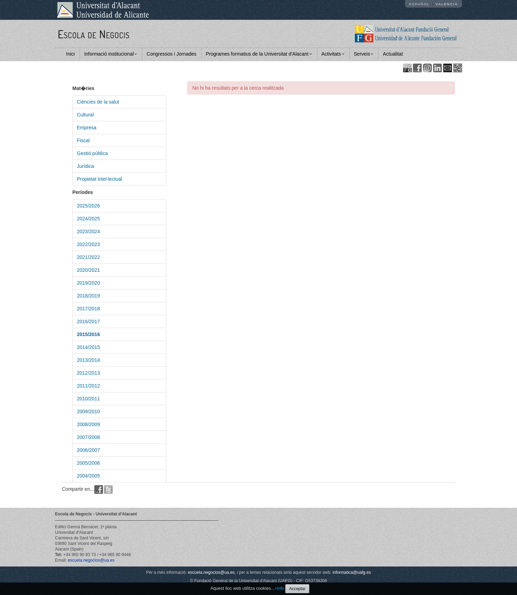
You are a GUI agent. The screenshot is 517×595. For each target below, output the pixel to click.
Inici (70, 54)
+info (279, 588)
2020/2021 (88, 270)
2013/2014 (88, 360)
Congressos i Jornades (171, 54)
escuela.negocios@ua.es (91, 560)
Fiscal (83, 140)
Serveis (364, 54)
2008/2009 (88, 424)
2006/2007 (88, 450)
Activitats (332, 54)
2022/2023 (88, 244)
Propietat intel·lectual (99, 179)
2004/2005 (88, 476)
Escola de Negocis (94, 34)
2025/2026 (88, 206)
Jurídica (85, 166)
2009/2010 (88, 411)
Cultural (85, 114)
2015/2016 (88, 334)
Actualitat (393, 54)
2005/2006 (88, 463)
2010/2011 (88, 398)
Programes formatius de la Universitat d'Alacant (259, 54)
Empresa (86, 127)
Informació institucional (110, 54)
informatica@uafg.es (352, 572)
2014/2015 (88, 347)
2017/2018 (88, 308)
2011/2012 (88, 386)
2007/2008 (88, 437)
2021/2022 (88, 257)
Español (419, 4)
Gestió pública (92, 153)
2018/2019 (88, 296)
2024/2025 (88, 218)
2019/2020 (88, 283)
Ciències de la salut (98, 102)
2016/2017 (88, 321)
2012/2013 (88, 373)
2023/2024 (88, 231)
